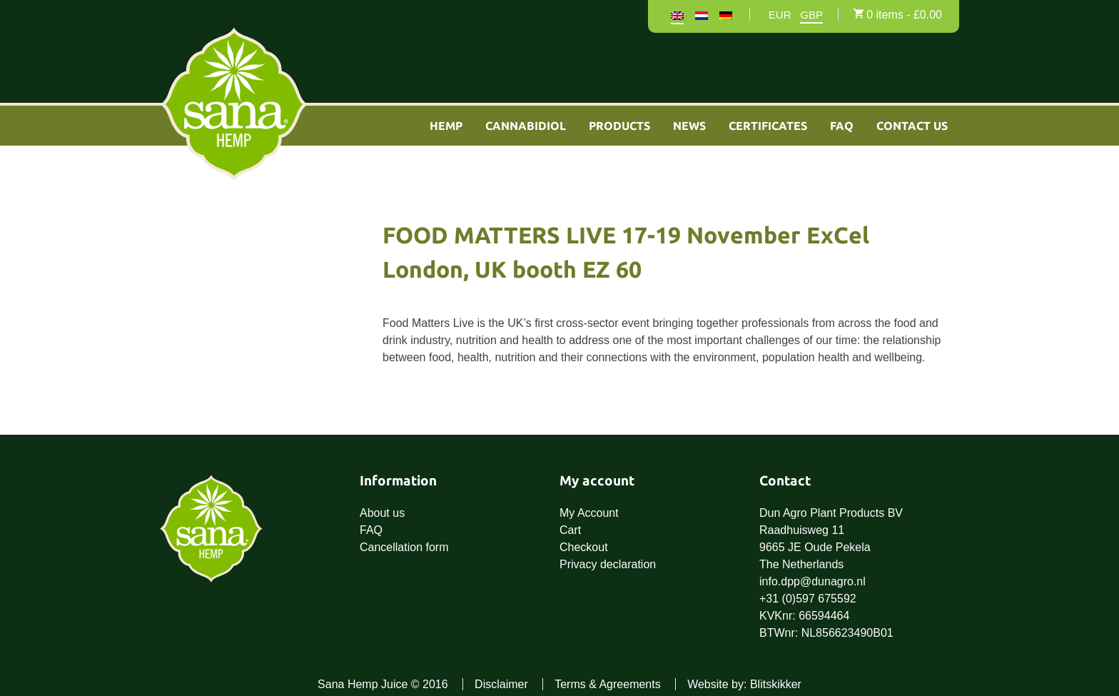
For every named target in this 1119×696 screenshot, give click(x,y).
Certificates (768, 125)
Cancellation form (404, 547)
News (689, 125)
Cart (570, 530)
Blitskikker (775, 684)
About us (382, 513)
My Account (589, 513)
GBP (811, 15)
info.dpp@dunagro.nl (812, 581)
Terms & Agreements (608, 684)
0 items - (904, 15)
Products (619, 125)
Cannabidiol (525, 125)
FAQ (842, 125)
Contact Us (912, 125)
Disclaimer (501, 684)
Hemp (446, 125)
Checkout (584, 547)
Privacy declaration (608, 564)
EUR (780, 15)
